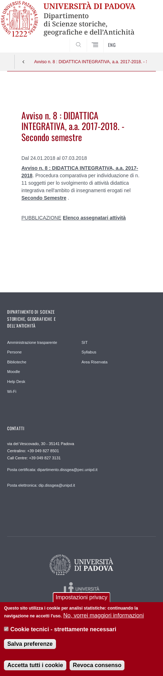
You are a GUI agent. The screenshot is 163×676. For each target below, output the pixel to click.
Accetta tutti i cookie (35, 666)
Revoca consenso (97, 666)
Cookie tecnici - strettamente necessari (63, 630)
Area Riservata (95, 362)
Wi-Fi (11, 391)
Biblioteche (16, 362)
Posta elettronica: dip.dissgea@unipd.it (41, 485)
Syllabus (89, 352)
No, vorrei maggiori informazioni (103, 616)
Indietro (23, 62)
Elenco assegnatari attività (94, 218)
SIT (85, 342)
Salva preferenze (29, 645)
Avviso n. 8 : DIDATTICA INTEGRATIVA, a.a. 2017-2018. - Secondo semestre (90, 61)
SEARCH (143, 39)
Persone (14, 352)
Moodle (13, 371)
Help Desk (16, 381)
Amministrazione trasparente (32, 342)
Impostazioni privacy (81, 598)
